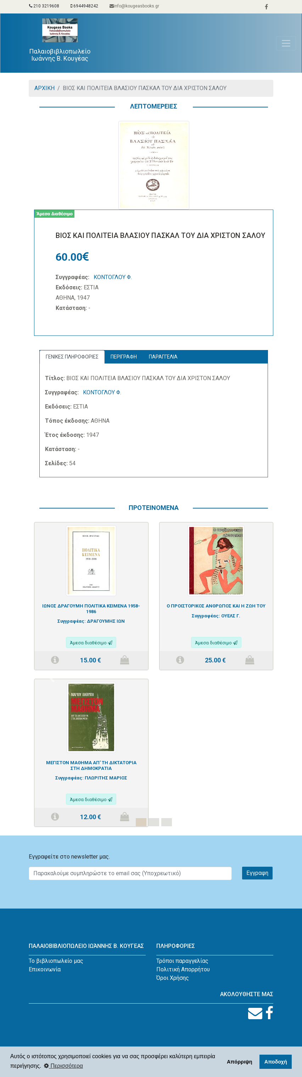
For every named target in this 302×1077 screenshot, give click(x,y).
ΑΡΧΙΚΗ (44, 88)
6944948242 (84, 6)
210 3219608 (44, 6)
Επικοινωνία (45, 969)
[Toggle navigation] (286, 43)
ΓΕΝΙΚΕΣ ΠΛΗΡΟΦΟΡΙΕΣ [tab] (72, 357)
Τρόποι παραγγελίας (182, 960)
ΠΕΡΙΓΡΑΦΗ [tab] (124, 357)
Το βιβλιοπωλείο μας (56, 960)
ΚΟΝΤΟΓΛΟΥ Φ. (113, 277)
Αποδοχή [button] (275, 1062)
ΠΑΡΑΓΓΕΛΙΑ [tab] (163, 357)
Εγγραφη (257, 873)
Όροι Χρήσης (172, 978)
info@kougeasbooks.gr (134, 6)
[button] (52, 678)
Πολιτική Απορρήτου (183, 969)
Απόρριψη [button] (239, 1062)
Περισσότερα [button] (63, 1066)
